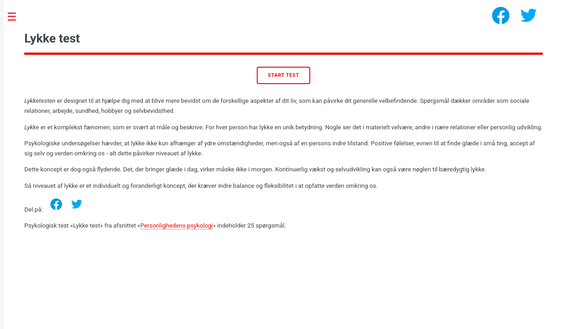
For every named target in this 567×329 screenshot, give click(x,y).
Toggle (16, 17)
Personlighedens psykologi (176, 225)
